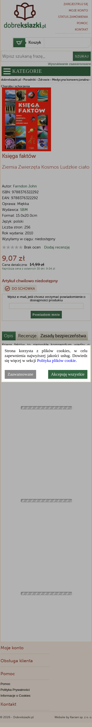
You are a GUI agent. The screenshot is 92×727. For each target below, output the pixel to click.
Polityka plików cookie (56, 360)
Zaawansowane (20, 374)
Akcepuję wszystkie (67, 374)
